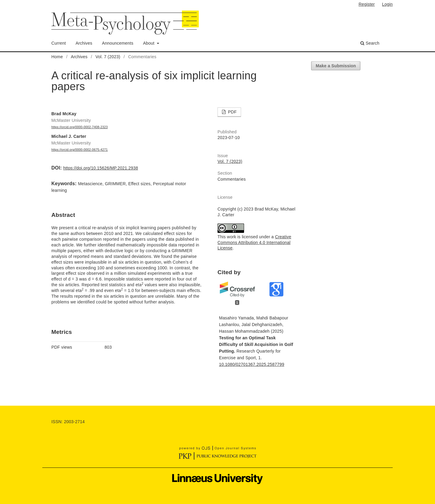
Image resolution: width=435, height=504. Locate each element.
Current (58, 43)
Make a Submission (336, 65)
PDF (232, 111)
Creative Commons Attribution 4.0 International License (254, 242)
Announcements (118, 43)
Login (387, 4)
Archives (84, 43)
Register (367, 4)
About (149, 43)
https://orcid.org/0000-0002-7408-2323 (79, 127)
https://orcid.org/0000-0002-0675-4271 (79, 149)
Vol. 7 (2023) (107, 56)
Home (57, 56)
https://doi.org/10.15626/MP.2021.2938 (100, 168)
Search (369, 43)
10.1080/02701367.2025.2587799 (251, 364)
